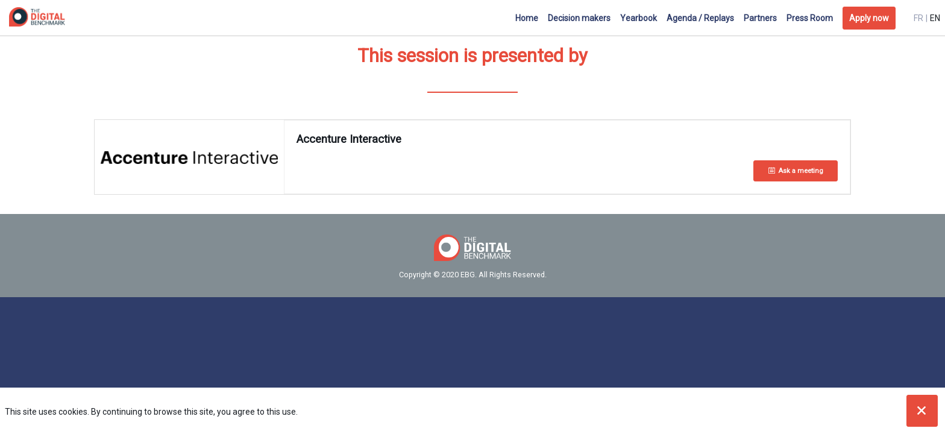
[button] (869, 18)
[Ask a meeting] (795, 171)
